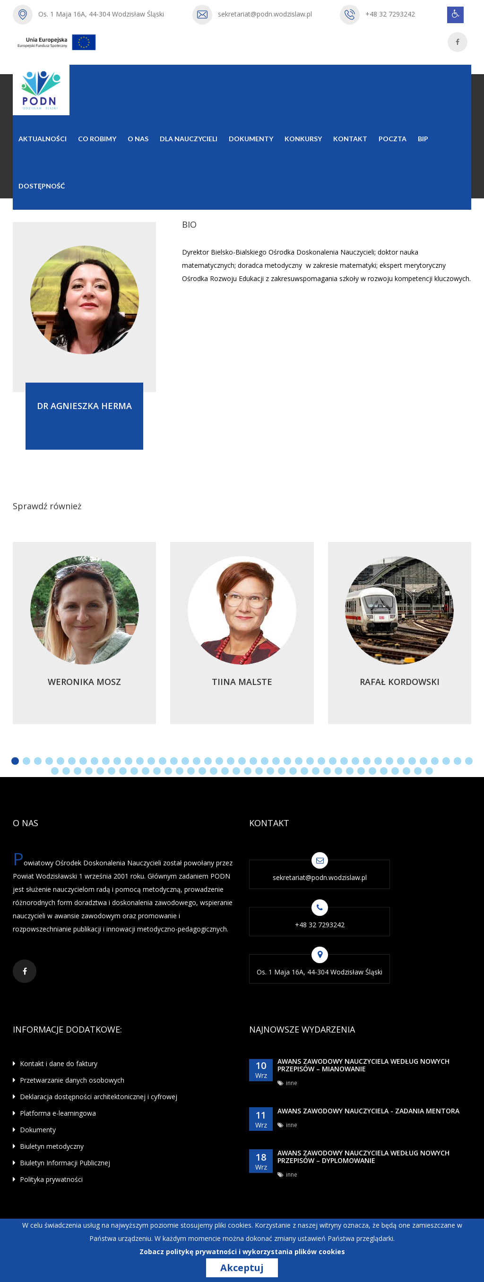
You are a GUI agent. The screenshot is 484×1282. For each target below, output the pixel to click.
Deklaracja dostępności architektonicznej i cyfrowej (95, 1096)
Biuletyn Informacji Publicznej (61, 1162)
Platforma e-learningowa (54, 1113)
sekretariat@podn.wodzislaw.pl (265, 13)
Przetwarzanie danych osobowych (68, 1080)
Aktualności (42, 139)
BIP (423, 139)
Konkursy (303, 139)
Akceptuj (242, 1268)
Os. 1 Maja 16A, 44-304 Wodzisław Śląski (101, 13)
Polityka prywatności (48, 1179)
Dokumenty (251, 139)
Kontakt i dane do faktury (55, 1063)
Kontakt (350, 139)
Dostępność (41, 186)
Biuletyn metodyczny (48, 1146)
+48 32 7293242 (390, 13)
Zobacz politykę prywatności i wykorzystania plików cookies (242, 1251)
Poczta (392, 139)
